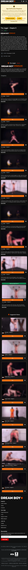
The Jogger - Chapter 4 (5, 172)
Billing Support (4, 518)
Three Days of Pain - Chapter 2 (10, 443)
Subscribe (4, 539)
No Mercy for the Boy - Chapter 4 (11, 465)
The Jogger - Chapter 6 (5, 223)
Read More (3, 101)
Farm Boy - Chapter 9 (9, 332)
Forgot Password (4, 512)
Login (19, 18)
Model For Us (4, 525)
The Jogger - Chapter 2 (5, 121)
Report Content (23, 563)
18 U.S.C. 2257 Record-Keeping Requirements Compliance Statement (14, 550)
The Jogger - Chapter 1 (5, 96)
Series (2, 505)
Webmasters (3, 527)
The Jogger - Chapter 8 (5, 274)
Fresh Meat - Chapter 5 (9, 487)
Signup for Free (10, 18)
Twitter (2, 523)
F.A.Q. (2, 514)
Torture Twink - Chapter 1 (9, 398)
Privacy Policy (4, 563)
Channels (3, 507)
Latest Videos (4, 503)
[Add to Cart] (26, 94)
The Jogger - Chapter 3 (5, 147)
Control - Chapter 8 (8, 354)
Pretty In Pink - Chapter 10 (9, 376)
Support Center (4, 516)
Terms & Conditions (13, 563)
